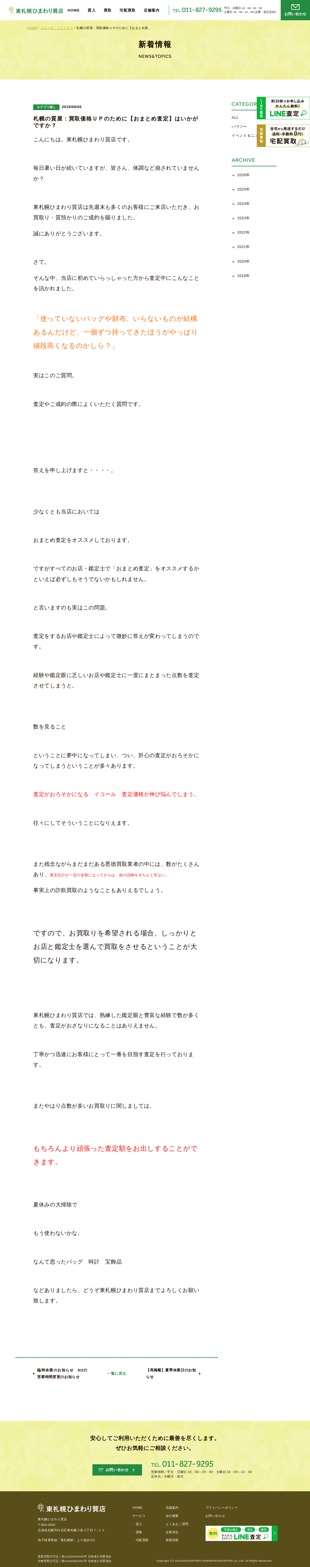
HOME (74, 10)
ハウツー (239, 126)
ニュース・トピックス (57, 28)
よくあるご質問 (177, 1524)
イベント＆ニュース (249, 135)
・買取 (137, 1532)
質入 (92, 10)
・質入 (137, 1524)
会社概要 (172, 1515)
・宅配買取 (140, 1540)
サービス (138, 1515)
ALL (235, 117)
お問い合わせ (215, 1515)
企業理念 (172, 1532)
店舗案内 (152, 10)
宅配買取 (127, 10)
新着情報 (172, 1540)
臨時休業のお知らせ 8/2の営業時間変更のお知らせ (62, 1373)
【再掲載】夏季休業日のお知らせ (171, 1373)
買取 (108, 10)
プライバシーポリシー (221, 1507)
